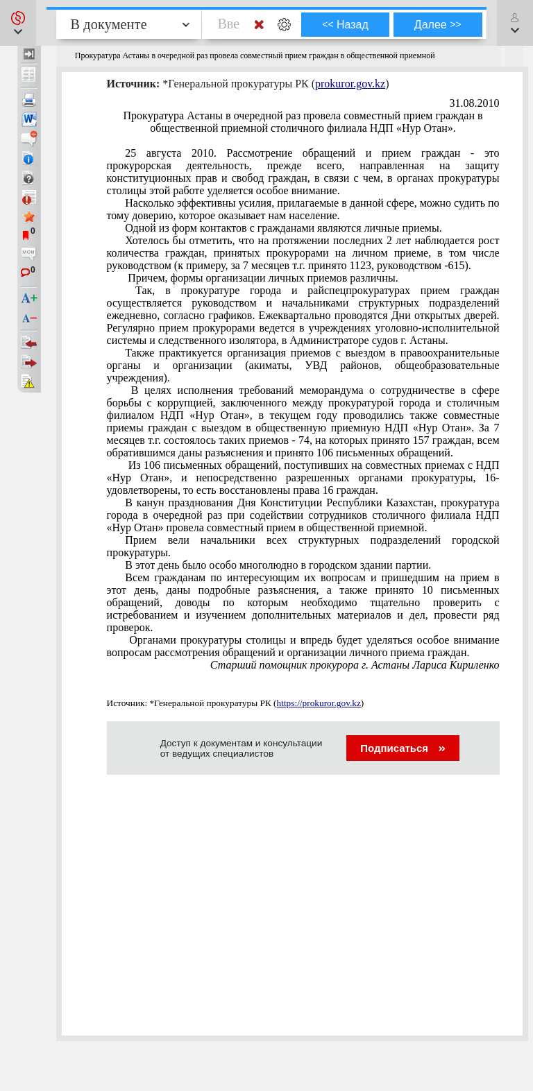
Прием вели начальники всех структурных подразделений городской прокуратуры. (303, 546)
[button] (18, 23)
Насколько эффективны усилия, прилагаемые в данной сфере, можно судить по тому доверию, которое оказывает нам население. (303, 209)
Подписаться (403, 748)
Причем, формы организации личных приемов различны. (261, 278)
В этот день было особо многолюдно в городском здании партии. (278, 565)
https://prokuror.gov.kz (319, 703)
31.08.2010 (475, 103)
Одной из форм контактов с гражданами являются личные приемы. (283, 228)
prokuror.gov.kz (350, 83)
